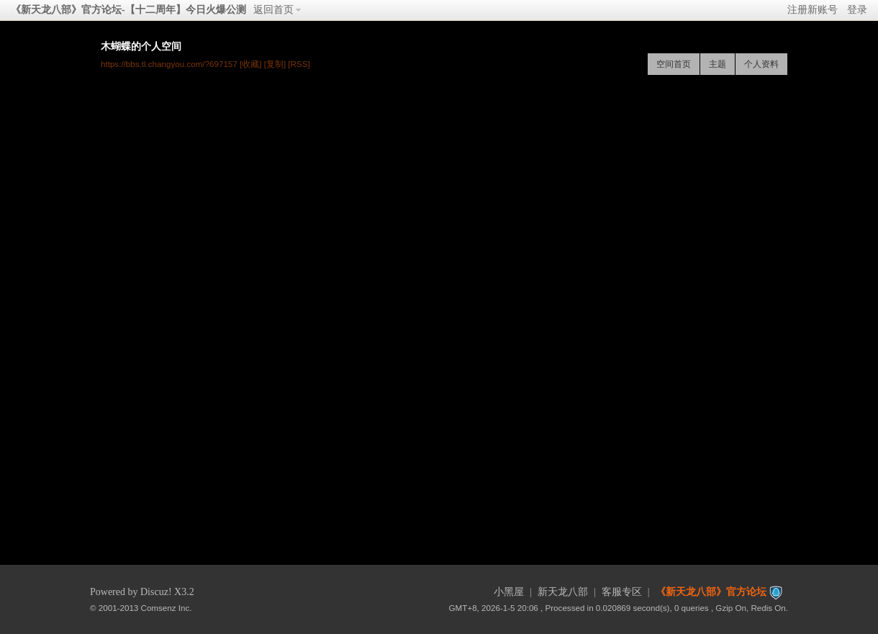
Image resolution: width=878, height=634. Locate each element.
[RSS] (298, 63)
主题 (717, 64)
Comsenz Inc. (166, 607)
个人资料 (761, 64)
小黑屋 (509, 591)
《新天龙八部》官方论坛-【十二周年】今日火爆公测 (128, 9)
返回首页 (273, 9)
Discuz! (156, 591)
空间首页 (673, 64)
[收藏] (250, 63)
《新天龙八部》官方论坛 (711, 591)
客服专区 (622, 591)
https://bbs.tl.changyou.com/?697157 (169, 63)
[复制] (275, 63)
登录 (857, 9)
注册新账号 (812, 9)
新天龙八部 (563, 591)
